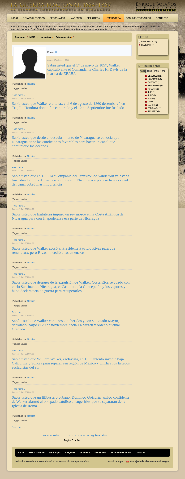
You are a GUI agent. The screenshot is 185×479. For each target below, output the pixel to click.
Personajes (57, 18)
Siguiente (95, 435)
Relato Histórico (34, 18)
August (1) (153, 89)
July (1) (151, 92)
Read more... (18, 95)
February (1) (154, 108)
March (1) (153, 105)
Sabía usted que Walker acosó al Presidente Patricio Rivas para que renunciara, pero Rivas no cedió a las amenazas (63, 250)
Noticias (31, 84)
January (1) (154, 111)
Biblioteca (93, 18)
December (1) (155, 76)
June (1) (152, 95)
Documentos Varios (138, 18)
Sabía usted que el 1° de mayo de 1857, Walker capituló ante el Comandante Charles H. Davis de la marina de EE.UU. (87, 69)
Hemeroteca (113, 18)
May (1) (151, 98)
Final (104, 435)
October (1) (154, 82)
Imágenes (76, 18)
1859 (156, 71)
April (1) (152, 102)
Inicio (14, 18)
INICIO (32, 37)
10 (87, 435)
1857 (142, 71)
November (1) (155, 79)
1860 (162, 71)
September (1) (155, 85)
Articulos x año (63, 37)
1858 (149, 71)
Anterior (54, 435)
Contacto (162, 18)
